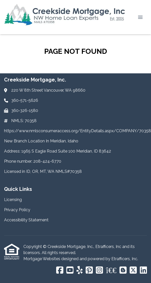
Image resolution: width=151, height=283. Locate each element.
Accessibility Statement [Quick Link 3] (26, 220)
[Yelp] (80, 270)
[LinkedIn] (143, 270)
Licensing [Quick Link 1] (13, 199)
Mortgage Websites (42, 258)
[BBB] (111, 270)
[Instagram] (99, 270)
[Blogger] (123, 270)
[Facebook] (59, 270)
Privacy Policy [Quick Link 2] (17, 209)
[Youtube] (69, 270)
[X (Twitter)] (133, 270)
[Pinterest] (89, 270)
